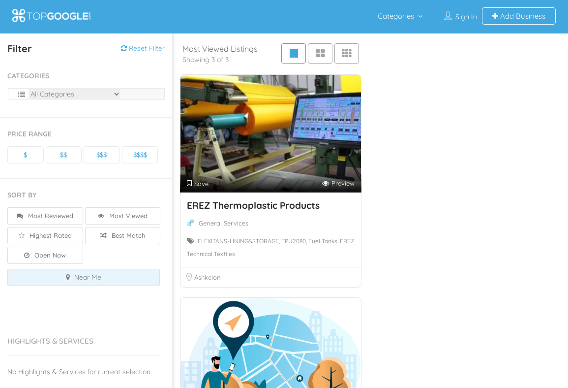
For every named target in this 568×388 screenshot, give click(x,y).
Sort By (21, 195)
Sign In (466, 16)
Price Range (29, 133)
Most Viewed (123, 216)
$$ (63, 155)
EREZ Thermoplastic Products (253, 205)
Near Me (83, 277)
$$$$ (140, 155)
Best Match (122, 235)
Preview (338, 183)
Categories (396, 16)
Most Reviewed (45, 216)
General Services (223, 223)
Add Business (518, 16)
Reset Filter (143, 48)
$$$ (101, 155)
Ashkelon (207, 277)
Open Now (45, 255)
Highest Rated (45, 235)
